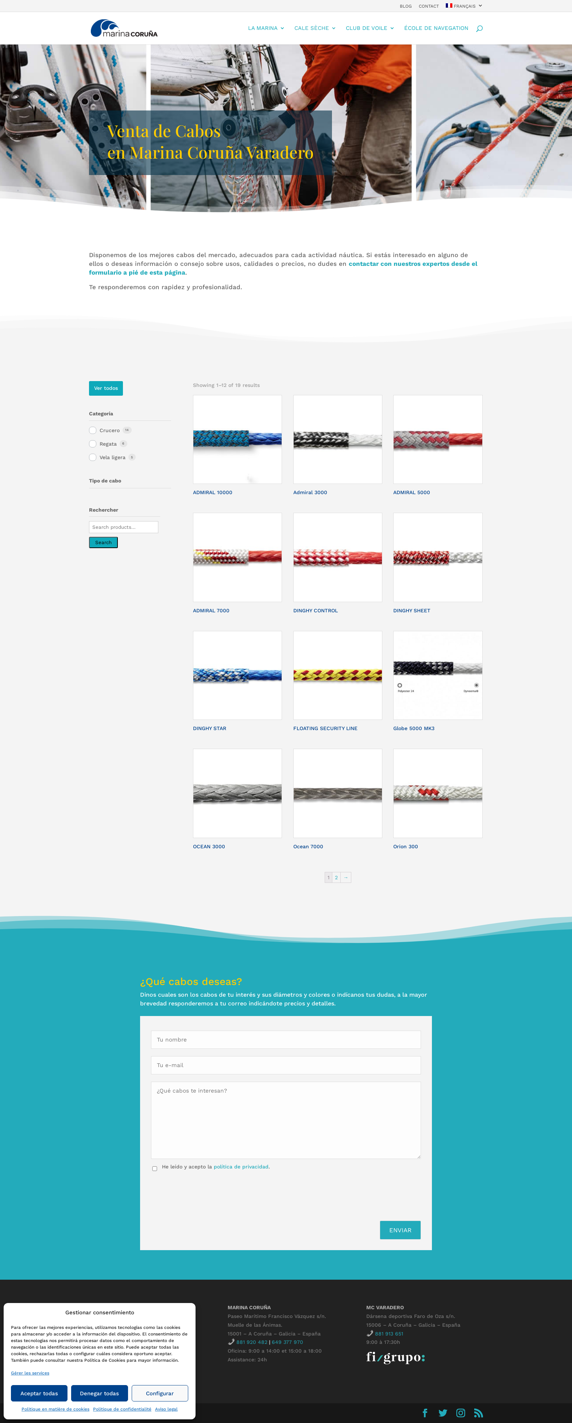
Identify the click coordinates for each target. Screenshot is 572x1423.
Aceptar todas (39, 1393)
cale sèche (311, 28)
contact (429, 6)
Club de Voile (366, 28)
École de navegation (436, 28)
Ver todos (106, 388)
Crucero (110, 430)
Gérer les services (30, 1373)
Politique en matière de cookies (55, 1409)
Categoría (101, 413)
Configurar (160, 1393)
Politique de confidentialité (122, 1409)
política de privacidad (241, 1167)
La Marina (263, 28)
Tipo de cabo (105, 481)
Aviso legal (166, 1409)
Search (103, 542)
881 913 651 (389, 1334)
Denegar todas (99, 1393)
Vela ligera (112, 457)
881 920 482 (251, 1342)
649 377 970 (287, 1342)
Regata (108, 444)
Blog (406, 6)
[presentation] (206, 1194)
